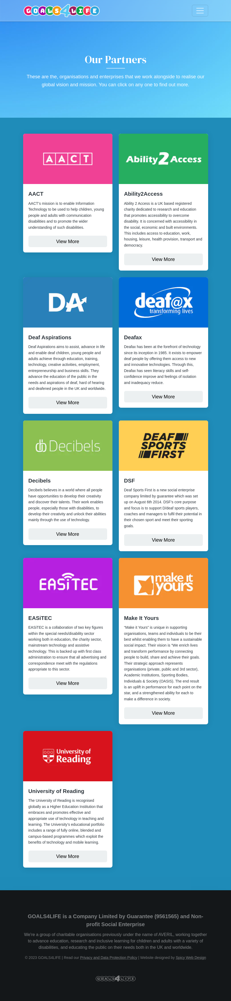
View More (67, 241)
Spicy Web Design (191, 957)
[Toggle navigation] (200, 11)
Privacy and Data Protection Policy (108, 957)
